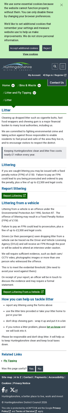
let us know (53, 326)
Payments (41, 377)
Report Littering (14, 195)
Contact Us (57, 82)
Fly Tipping (10, 360)
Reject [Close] (47, 48)
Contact (28, 377)
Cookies (6, 383)
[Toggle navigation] (63, 66)
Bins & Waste (27, 85)
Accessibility (56, 377)
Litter (8, 100)
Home (6, 85)
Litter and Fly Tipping (18, 92)
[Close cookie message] (61, 4)
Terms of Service (26, 411)
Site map (7, 377)
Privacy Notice (21, 383)
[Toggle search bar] (55, 66)
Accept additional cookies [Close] (24, 48)
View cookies (30, 54)
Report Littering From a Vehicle (23, 291)
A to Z (17, 377)
